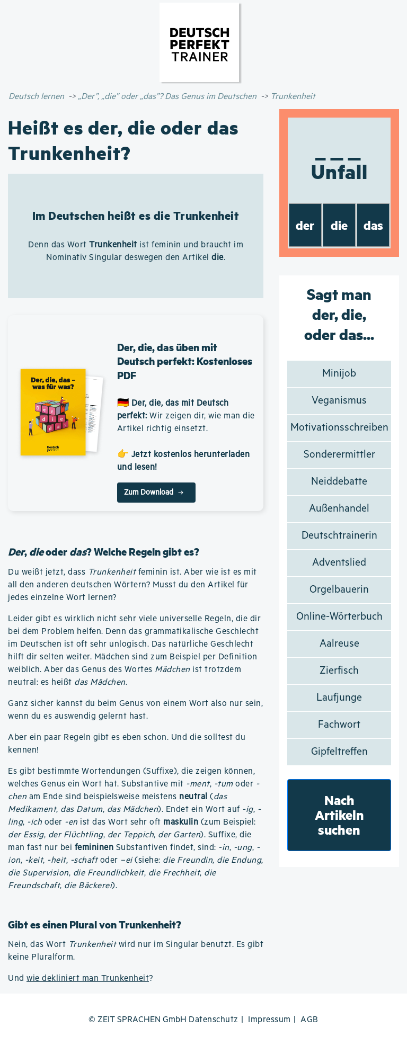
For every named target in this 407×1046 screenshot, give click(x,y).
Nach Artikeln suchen (339, 814)
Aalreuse (339, 644)
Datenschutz (213, 1020)
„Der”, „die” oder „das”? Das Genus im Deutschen (167, 97)
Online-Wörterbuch (339, 617)
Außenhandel (339, 509)
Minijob (339, 374)
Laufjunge (339, 698)
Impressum (269, 1020)
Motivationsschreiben (339, 428)
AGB (309, 1020)
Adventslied (339, 563)
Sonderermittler (339, 455)
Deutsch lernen (36, 97)
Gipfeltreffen (339, 752)
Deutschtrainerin (339, 536)
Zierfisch (339, 671)
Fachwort (339, 725)
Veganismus (339, 401)
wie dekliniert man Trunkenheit (87, 978)
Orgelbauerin (339, 590)
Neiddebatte (339, 482)
